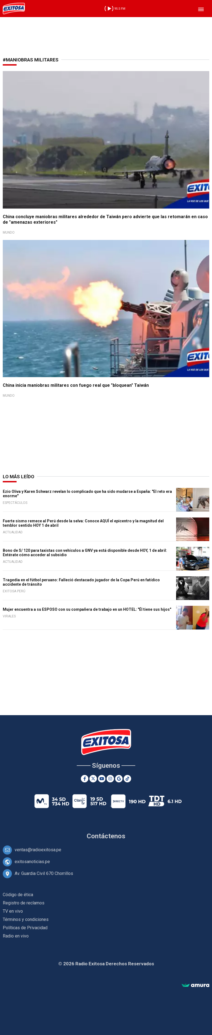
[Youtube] (101, 778)
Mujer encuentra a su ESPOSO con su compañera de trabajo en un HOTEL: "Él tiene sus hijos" (87, 609)
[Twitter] (93, 778)
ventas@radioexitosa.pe (38, 849)
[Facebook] (84, 778)
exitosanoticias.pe (32, 861)
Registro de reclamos (23, 903)
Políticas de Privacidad (25, 927)
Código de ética (18, 894)
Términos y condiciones (26, 919)
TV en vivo (13, 911)
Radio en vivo (16, 936)
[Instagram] (110, 778)
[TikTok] (127, 778)
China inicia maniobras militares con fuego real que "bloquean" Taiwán (76, 385)
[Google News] (119, 778)
